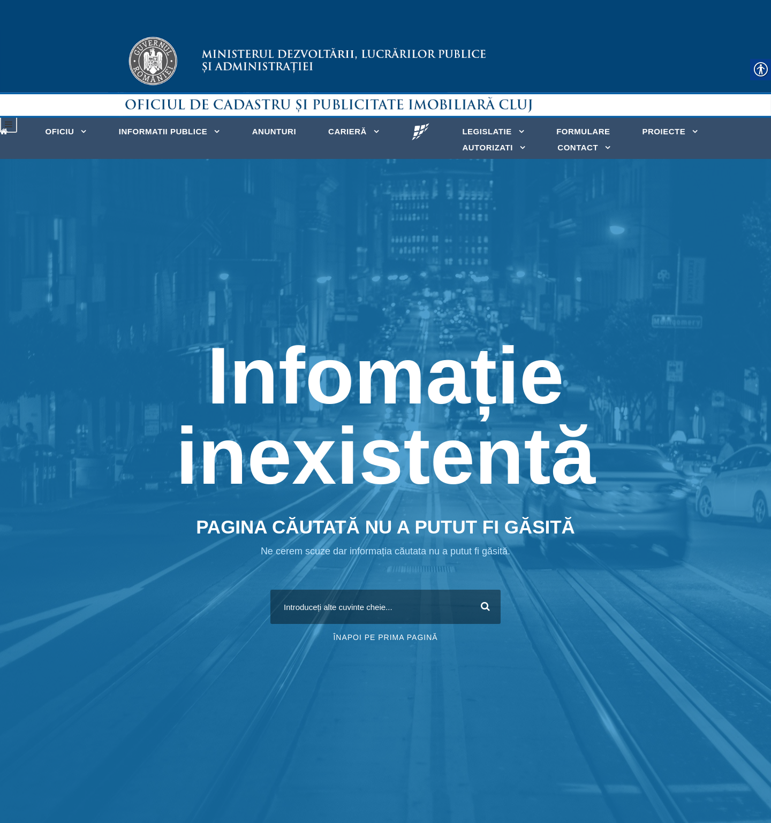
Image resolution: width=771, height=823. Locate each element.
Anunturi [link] (274, 131)
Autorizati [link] (487, 147)
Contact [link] (577, 147)
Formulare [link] (583, 131)
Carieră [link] (347, 131)
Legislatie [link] (486, 131)
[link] (6, 131)
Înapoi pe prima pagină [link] (385, 637)
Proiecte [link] (663, 131)
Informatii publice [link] (163, 131)
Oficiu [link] (60, 131)
